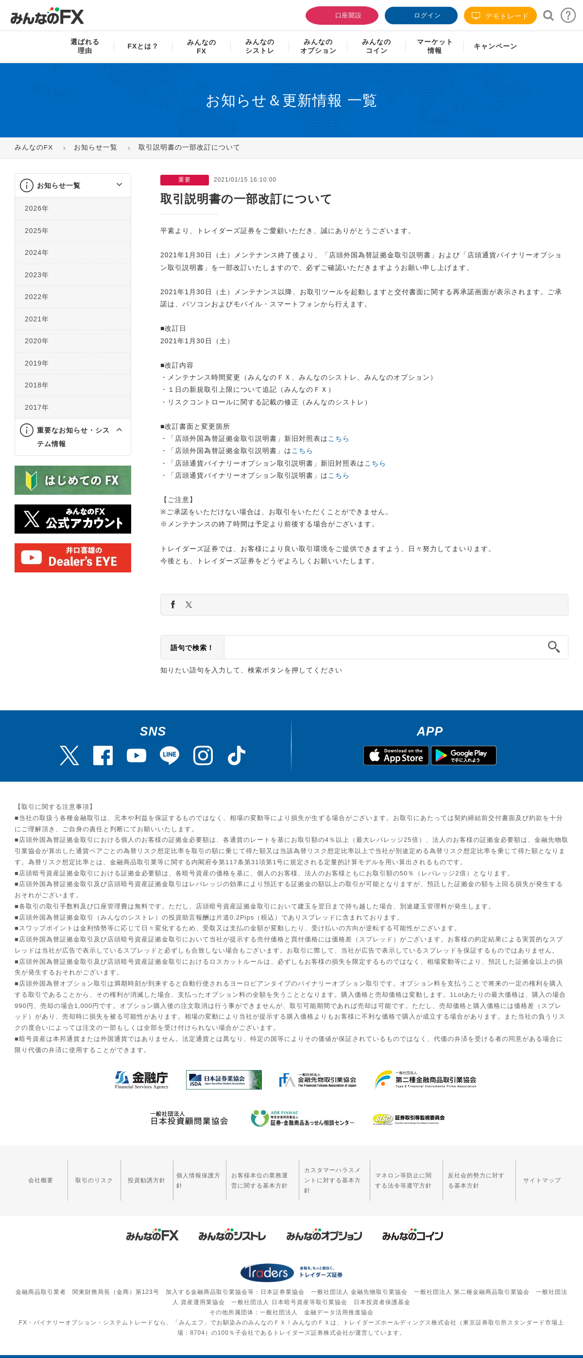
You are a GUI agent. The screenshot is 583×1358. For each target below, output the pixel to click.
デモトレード (500, 16)
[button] (110, 185)
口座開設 (341, 14)
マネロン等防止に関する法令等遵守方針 (401, 1174)
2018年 (37, 385)
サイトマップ (544, 1175)
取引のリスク (89, 1175)
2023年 (37, 275)
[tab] (73, 186)
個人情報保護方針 (188, 1174)
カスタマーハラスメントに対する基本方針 (327, 1174)
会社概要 (39, 1175)
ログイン (420, 14)
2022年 (37, 297)
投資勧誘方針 (139, 1175)
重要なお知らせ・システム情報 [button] (73, 437)
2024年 (37, 252)
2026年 (37, 208)
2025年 (37, 231)
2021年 (37, 319)
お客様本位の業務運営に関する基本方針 (249, 1174)
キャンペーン (495, 46)
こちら (339, 438)
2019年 (37, 363)
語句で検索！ (192, 648)
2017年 (37, 407)
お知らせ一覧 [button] (59, 185)
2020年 (37, 341)
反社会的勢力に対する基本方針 (478, 1174)
